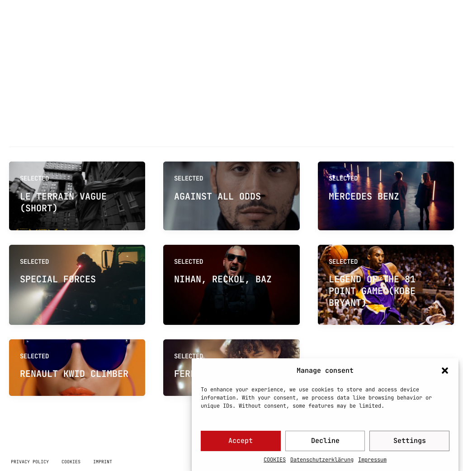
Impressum (372, 463)
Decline (325, 444)
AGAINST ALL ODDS (217, 196)
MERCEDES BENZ (364, 196)
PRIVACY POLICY (30, 462)
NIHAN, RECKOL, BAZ (223, 279)
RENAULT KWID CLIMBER (74, 374)
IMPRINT (102, 462)
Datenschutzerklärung (322, 463)
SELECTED (34, 261)
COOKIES (275, 463)
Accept (240, 444)
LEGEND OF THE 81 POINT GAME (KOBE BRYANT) (372, 291)
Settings (409, 444)
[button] (444, 374)
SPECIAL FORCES (58, 279)
